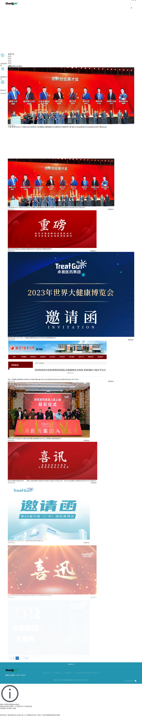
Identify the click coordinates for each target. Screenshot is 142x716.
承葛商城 (68, 675)
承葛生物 (46, 675)
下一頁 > (26, 661)
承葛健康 (57, 675)
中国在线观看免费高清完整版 (51, 715)
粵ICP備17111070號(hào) (81, 682)
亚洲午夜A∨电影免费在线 (8, 715)
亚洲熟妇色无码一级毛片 (34, 715)
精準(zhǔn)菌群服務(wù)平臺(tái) (87, 675)
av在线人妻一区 (21, 715)
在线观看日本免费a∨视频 (8, 708)
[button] (10, 113)
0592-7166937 (21, 678)
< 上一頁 (11, 661)
